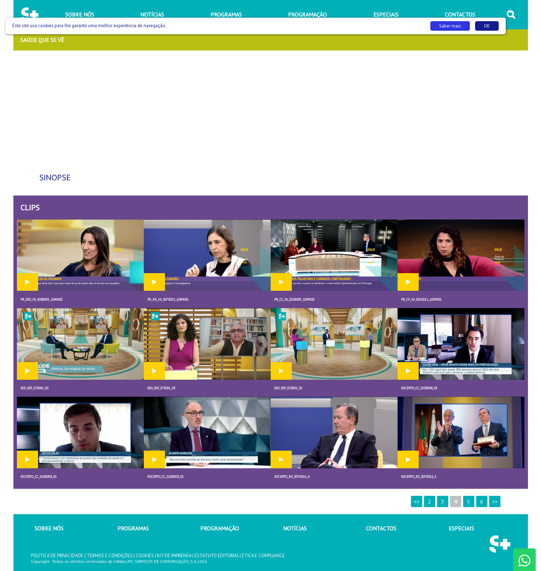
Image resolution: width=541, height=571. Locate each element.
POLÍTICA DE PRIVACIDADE (57, 556)
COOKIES (145, 556)
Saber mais (450, 26)
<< (416, 501)
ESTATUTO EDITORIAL (217, 556)
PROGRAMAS (133, 528)
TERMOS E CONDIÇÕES (110, 556)
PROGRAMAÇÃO (219, 528)
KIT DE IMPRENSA (174, 556)
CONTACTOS (381, 528)
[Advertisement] (270, 109)
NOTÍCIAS (295, 528)
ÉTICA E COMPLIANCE (263, 556)
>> (495, 501)
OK (487, 26)
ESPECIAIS (461, 528)
